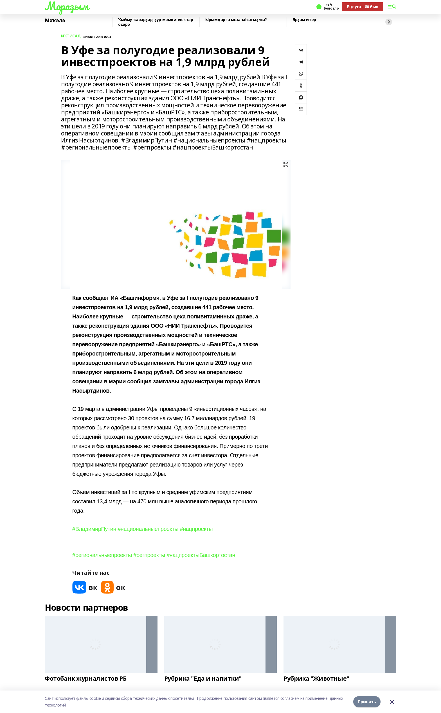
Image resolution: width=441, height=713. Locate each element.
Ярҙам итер (304, 19)
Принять (367, 701)
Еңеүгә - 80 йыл (362, 6)
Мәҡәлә (55, 20)
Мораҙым (67, 5)
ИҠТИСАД (71, 36)
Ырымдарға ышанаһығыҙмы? (236, 19)
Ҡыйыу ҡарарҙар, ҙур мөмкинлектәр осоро (155, 22)
